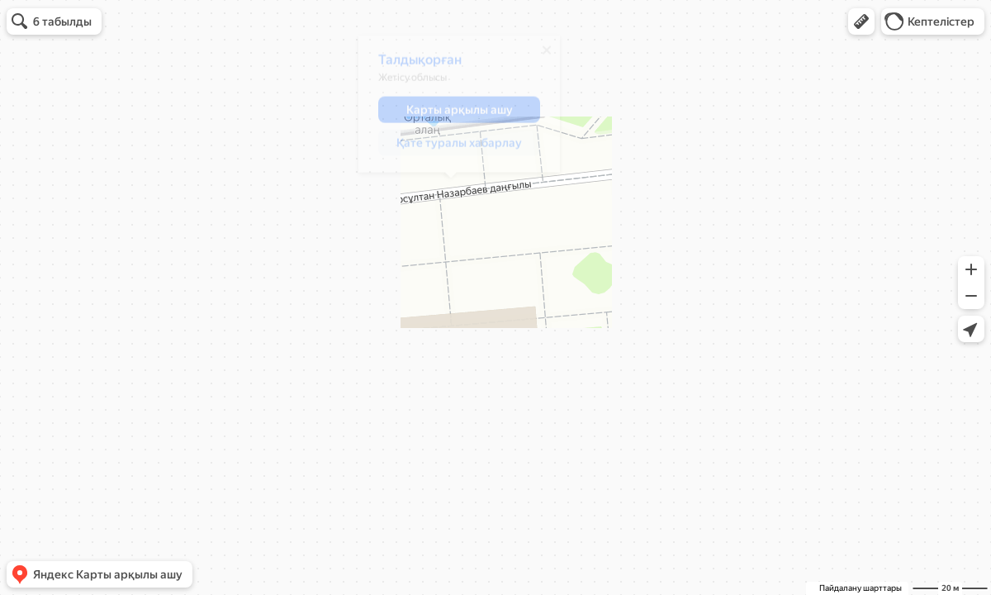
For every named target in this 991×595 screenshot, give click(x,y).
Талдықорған (412, 66)
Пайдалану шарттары (860, 588)
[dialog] (451, 109)
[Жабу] (539, 56)
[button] (861, 21)
